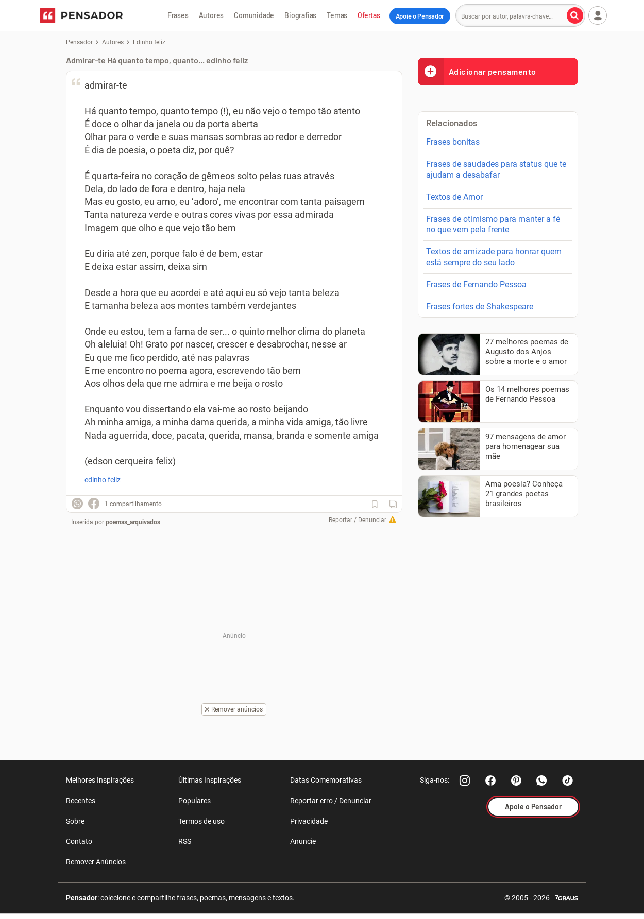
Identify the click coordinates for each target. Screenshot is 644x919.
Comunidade (254, 15)
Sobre (75, 821)
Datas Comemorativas (326, 780)
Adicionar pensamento (477, 71)
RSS (184, 841)
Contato (79, 841)
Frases (178, 15)
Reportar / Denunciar (357, 520)
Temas (337, 15)
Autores (211, 15)
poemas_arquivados (133, 522)
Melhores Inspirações (100, 780)
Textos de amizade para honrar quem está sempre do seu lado (494, 257)
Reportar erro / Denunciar (330, 800)
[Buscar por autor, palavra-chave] (575, 15)
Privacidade (309, 821)
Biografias (300, 15)
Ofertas (369, 15)
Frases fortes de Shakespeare (479, 306)
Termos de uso (201, 821)
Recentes (80, 800)
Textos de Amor (454, 197)
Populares (194, 800)
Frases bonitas (453, 142)
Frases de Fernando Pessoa (476, 284)
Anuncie (303, 841)
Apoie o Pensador (420, 16)
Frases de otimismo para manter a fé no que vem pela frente (493, 224)
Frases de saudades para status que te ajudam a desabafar (496, 169)
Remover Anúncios (96, 862)
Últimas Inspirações (209, 780)
